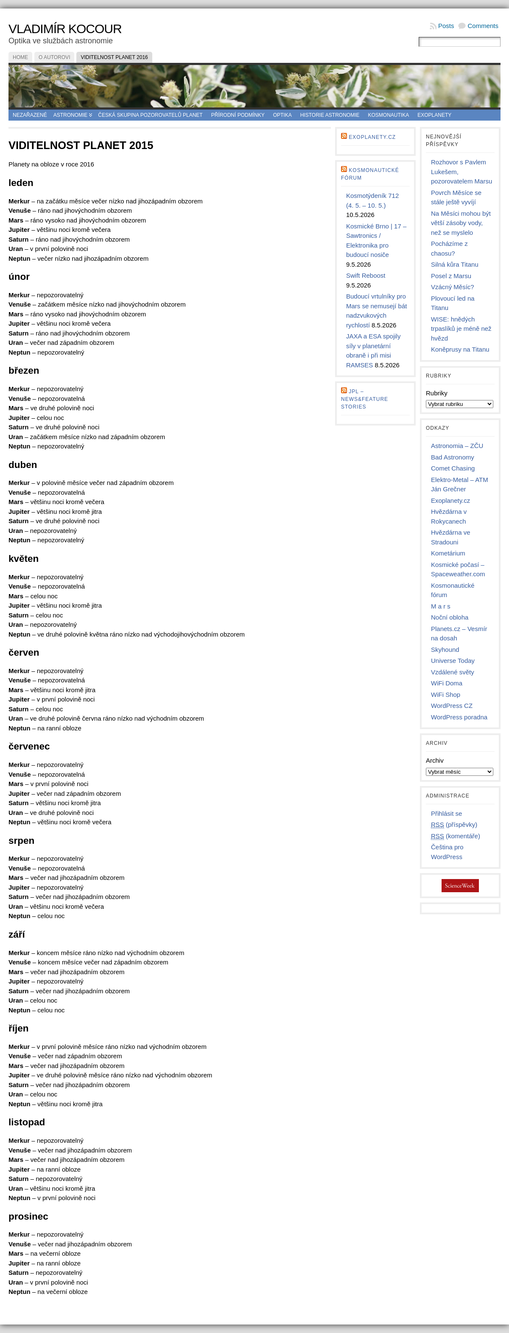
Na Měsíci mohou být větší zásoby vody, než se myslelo (461, 223)
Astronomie (70, 115)
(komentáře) (455, 836)
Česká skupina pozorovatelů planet (150, 115)
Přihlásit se (446, 813)
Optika (282, 115)
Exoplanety (434, 115)
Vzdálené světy (452, 672)
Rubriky (436, 393)
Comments (482, 25)
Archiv (435, 760)
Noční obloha (449, 617)
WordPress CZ (452, 705)
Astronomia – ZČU (457, 445)
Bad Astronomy (452, 457)
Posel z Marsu (451, 275)
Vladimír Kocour (65, 29)
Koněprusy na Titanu (460, 349)
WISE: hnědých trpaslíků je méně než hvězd (461, 329)
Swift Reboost (366, 275)
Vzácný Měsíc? (452, 286)
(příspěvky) (454, 825)
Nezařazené (30, 115)
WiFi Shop (445, 694)
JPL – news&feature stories (364, 399)
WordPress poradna (459, 717)
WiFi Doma (446, 683)
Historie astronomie (330, 115)
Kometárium (448, 553)
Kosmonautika (388, 115)
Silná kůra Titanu (454, 264)
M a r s (440, 606)
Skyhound (445, 649)
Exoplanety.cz (372, 137)
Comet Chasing (453, 468)
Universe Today (453, 660)
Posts (446, 25)
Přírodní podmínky (238, 115)
